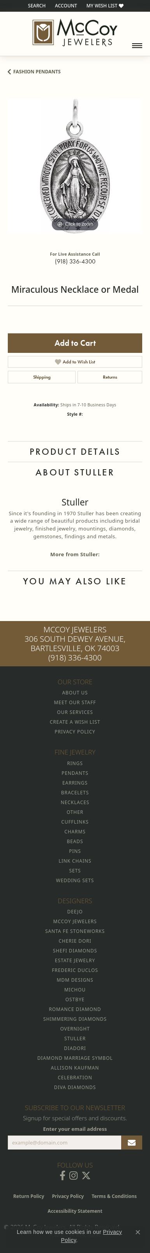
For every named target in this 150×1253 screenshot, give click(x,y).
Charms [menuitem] (74, 831)
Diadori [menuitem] (75, 1048)
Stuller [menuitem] (75, 1038)
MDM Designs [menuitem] (74, 980)
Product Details (75, 451)
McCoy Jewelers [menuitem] (75, 921)
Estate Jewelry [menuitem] (75, 960)
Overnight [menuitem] (75, 1028)
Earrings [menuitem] (75, 783)
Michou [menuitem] (75, 989)
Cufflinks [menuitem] (74, 822)
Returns (110, 377)
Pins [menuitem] (75, 851)
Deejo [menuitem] (75, 911)
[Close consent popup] (138, 1232)
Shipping (42, 377)
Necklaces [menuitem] (75, 802)
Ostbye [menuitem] (75, 999)
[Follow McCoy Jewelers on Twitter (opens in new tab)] (86, 1175)
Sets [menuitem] (75, 870)
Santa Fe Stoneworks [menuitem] (75, 931)
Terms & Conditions (114, 1196)
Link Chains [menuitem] (75, 861)
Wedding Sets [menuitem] (75, 880)
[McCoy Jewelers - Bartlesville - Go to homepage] (75, 32)
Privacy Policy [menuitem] (75, 731)
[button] (36, 6)
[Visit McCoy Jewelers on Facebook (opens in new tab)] (62, 1175)
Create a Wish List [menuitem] (75, 722)
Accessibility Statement (75, 1211)
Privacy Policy (68, 1196)
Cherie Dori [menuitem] (74, 941)
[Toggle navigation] (137, 46)
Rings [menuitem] (75, 763)
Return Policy (28, 1196)
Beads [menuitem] (75, 841)
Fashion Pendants (37, 71)
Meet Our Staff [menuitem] (75, 702)
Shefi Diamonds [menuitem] (75, 950)
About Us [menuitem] (75, 692)
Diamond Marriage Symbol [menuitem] (75, 1058)
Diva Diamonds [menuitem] (75, 1087)
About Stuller (75, 472)
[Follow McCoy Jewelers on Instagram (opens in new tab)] (73, 1175)
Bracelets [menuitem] (75, 792)
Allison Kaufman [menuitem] (75, 1067)
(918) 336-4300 (75, 261)
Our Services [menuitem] (75, 712)
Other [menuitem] (75, 812)
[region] (75, 166)
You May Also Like (75, 581)
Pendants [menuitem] (75, 773)
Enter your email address (75, 1128)
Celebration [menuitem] (75, 1077)
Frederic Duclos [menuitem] (75, 970)
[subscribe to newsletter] (131, 1143)
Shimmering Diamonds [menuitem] (75, 1019)
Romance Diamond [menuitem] (75, 1009)
